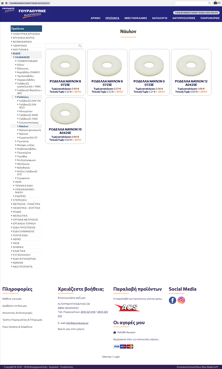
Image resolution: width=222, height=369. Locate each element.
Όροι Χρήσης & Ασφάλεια (17, 326)
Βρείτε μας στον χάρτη (71, 328)
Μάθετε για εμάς (12, 298)
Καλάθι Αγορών (124, 332)
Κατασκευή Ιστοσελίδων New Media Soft (197, 367)
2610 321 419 (88, 311)
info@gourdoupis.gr (77, 322)
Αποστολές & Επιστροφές (17, 312)
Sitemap (106, 356)
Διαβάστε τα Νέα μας (14, 305)
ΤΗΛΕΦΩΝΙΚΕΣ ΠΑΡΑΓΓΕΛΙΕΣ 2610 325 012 (29, 3)
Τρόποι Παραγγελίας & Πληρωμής (22, 319)
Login (117, 356)
